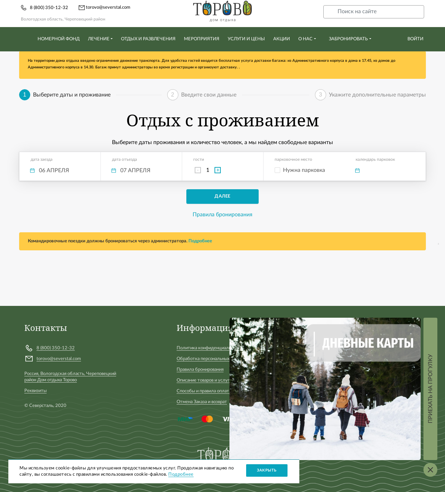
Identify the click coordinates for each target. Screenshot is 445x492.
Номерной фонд (59, 39)
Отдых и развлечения (148, 39)
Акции (281, 39)
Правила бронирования (222, 214)
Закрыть (267, 470)
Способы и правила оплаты (204, 391)
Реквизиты (35, 391)
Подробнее (200, 241)
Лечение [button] (99, 39)
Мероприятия (201, 39)
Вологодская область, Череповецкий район (63, 19)
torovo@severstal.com (104, 7)
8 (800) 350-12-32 (49, 8)
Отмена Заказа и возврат (202, 402)
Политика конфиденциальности (210, 348)
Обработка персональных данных (211, 359)
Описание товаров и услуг (203, 380)
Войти (415, 39)
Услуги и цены (246, 39)
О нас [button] (305, 39)
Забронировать (348, 39)
